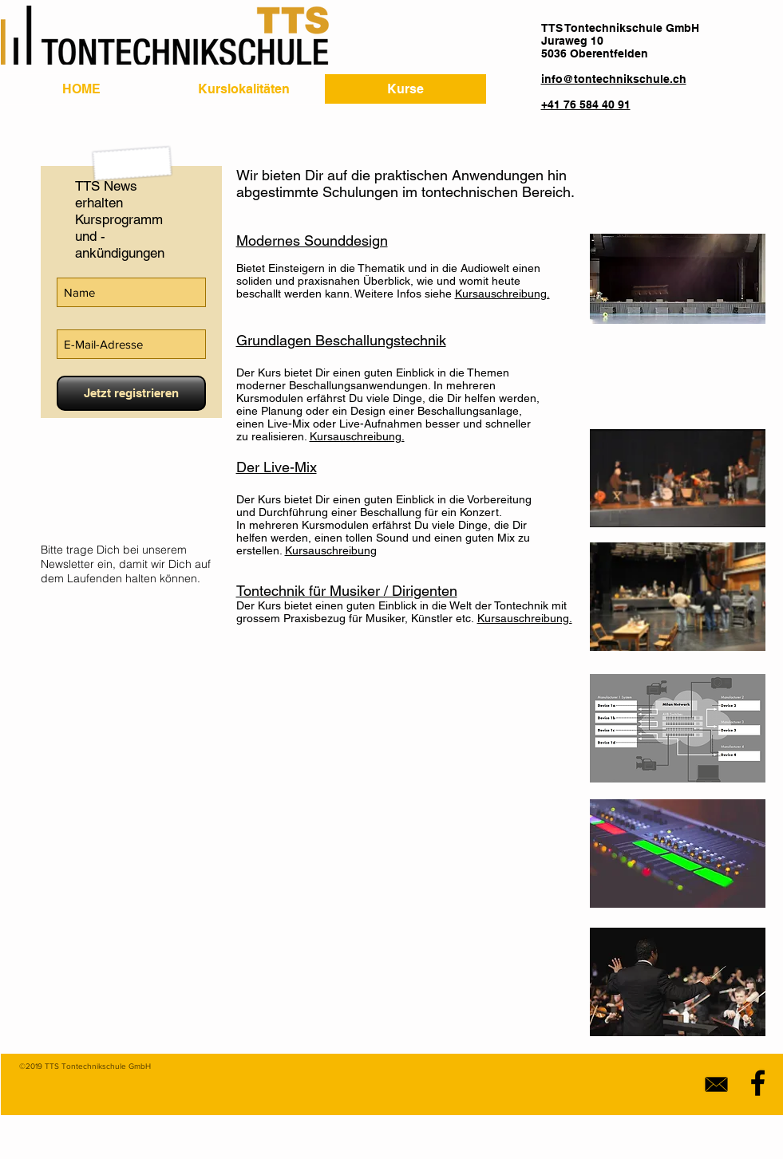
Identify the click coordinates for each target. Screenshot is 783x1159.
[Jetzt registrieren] (131, 393)
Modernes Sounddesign (312, 240)
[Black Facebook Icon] (758, 1083)
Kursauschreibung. (502, 293)
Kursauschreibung (331, 550)
